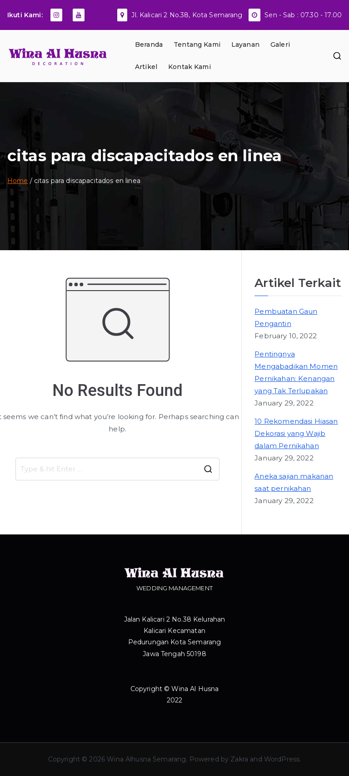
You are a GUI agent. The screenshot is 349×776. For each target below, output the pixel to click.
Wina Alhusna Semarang (146, 759)
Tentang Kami (197, 44)
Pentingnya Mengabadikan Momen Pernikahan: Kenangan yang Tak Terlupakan (296, 372)
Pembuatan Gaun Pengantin (285, 317)
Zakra (239, 759)
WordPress (281, 759)
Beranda (149, 44)
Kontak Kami (189, 67)
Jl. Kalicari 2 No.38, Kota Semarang (186, 15)
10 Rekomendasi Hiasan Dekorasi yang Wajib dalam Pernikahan (296, 433)
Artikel (146, 67)
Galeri (280, 44)
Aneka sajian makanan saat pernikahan (293, 482)
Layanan (245, 44)
